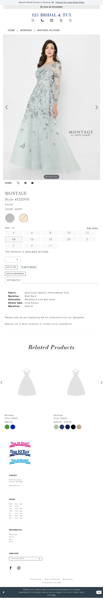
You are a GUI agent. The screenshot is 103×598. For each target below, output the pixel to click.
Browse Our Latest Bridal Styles (70, 2)
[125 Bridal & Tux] (51, 15)
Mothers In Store (48, 30)
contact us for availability (57, 324)
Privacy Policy (35, 579)
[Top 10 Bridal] (20, 462)
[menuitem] (33, 20)
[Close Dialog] (4, 592)
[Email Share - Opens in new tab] (32, 183)
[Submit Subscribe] (39, 559)
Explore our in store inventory (22, 324)
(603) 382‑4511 (14, 486)
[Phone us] (42, 20)
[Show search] (70, 20)
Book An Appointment (15, 274)
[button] (33, 20)
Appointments (13, 534)
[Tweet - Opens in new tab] (18, 183)
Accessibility (68, 579)
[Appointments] (51, 7)
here (54, 595)
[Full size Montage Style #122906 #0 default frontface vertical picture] (51, 107)
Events (11, 541)
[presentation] (27, 382)
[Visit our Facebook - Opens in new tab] (10, 568)
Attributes (13, 280)
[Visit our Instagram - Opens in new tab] (19, 568)
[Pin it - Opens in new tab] (25, 183)
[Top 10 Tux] (20, 453)
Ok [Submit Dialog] (99, 593)
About (11, 539)
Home (11, 30)
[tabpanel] (51, 107)
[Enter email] (25, 559)
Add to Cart (11, 267)
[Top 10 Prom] (20, 445)
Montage (26, 30)
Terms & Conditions (52, 579)
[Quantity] (13, 260)
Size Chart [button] (92, 228)
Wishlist (11, 537)
